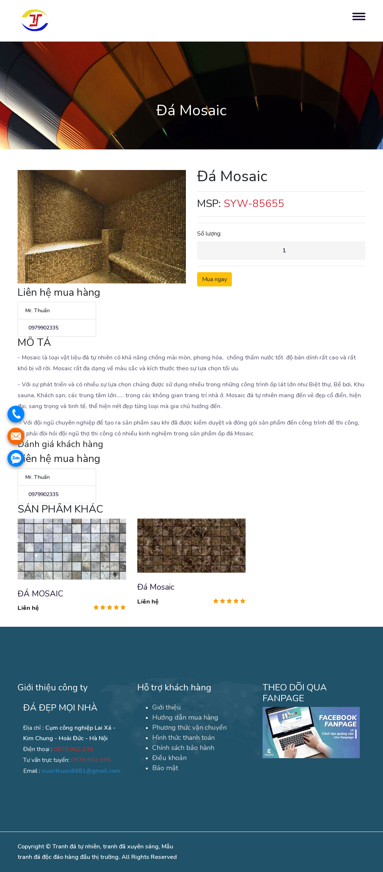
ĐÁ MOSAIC (40, 594)
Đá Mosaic (155, 587)
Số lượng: (209, 234)
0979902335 (41, 327)
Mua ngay (214, 279)
